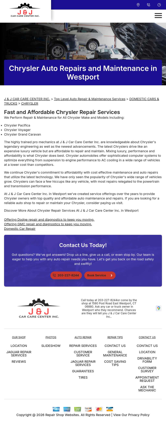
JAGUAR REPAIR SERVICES (18, 353)
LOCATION (19, 346)
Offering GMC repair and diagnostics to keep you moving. (48, 224)
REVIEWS (19, 362)
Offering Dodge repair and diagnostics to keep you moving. (49, 220)
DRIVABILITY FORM (147, 360)
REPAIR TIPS (115, 337)
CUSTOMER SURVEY (147, 369)
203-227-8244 (107, 306)
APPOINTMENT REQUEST (147, 379)
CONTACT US (115, 346)
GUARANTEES (83, 371)
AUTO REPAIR (83, 337)
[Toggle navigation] (158, 15)
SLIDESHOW (51, 346)
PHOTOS (51, 337)
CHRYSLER (29, 103)
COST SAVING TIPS (115, 363)
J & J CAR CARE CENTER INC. (27, 99)
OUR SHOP (19, 337)
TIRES (83, 377)
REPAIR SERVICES (83, 346)
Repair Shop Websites (62, 415)
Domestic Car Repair (20, 229)
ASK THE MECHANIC (147, 388)
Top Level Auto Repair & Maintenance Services (89, 99)
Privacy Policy (139, 415)
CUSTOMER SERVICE (83, 353)
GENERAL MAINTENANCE (115, 353)
